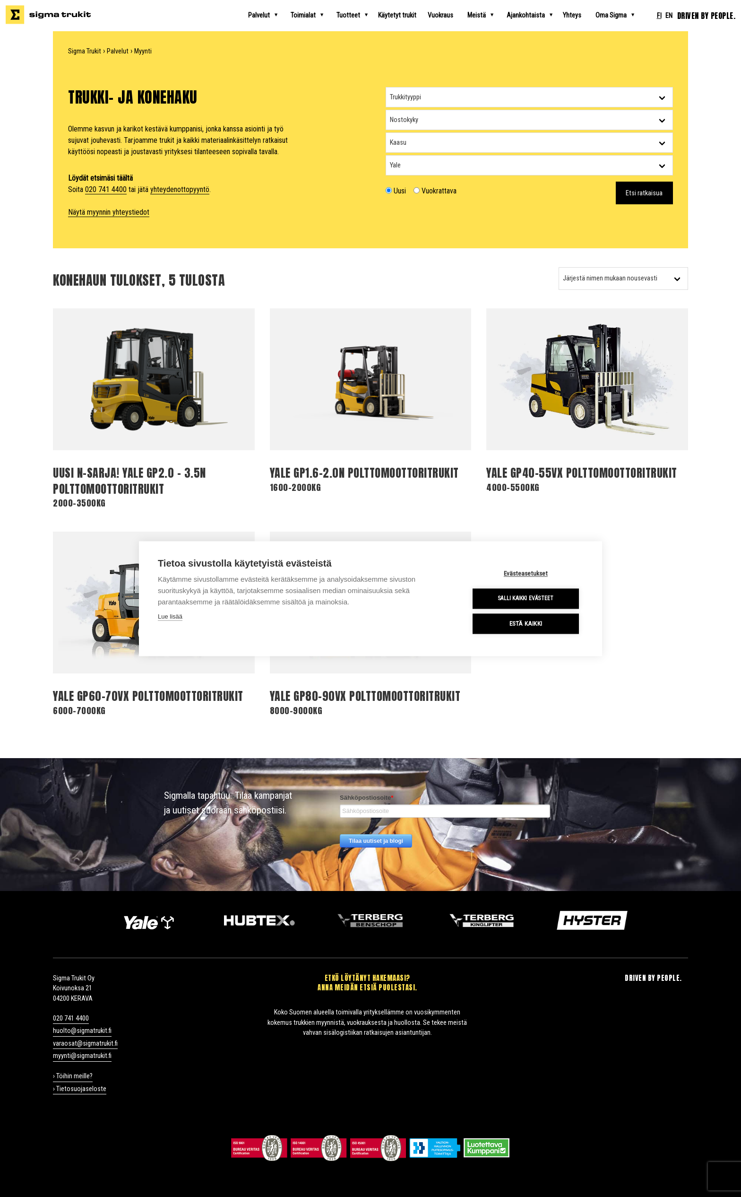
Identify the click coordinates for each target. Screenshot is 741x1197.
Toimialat (311, 15)
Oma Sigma (618, 15)
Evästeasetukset (526, 573)
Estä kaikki (526, 623)
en (668, 16)
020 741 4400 (106, 189)
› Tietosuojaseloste (79, 1089)
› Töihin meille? (73, 1076)
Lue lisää (170, 616)
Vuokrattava (435, 190)
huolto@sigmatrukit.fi (82, 1031)
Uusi (396, 190)
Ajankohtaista (533, 15)
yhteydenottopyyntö (179, 189)
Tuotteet (355, 15)
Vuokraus (440, 15)
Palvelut (266, 15)
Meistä (484, 15)
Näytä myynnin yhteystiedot (108, 212)
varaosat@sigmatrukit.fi (85, 1044)
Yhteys (572, 15)
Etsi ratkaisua (644, 193)
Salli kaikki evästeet (526, 598)
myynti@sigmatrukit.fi (82, 1056)
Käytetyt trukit (397, 15)
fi (659, 16)
